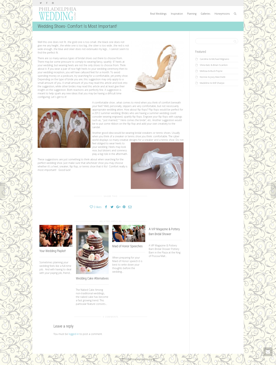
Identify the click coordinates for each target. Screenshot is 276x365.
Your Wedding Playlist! (52, 251)
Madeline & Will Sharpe (212, 82)
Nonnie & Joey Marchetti (212, 76)
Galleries (205, 13)
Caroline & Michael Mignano (214, 59)
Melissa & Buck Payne (211, 71)
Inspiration (177, 13)
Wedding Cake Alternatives (92, 278)
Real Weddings (158, 13)
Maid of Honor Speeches (127, 246)
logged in (74, 334)
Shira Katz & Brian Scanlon (214, 65)
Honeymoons (222, 13)
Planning (191, 13)
